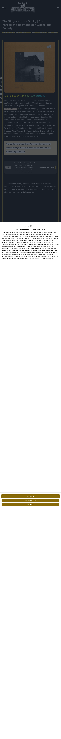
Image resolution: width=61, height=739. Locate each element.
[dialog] (30, 480)
